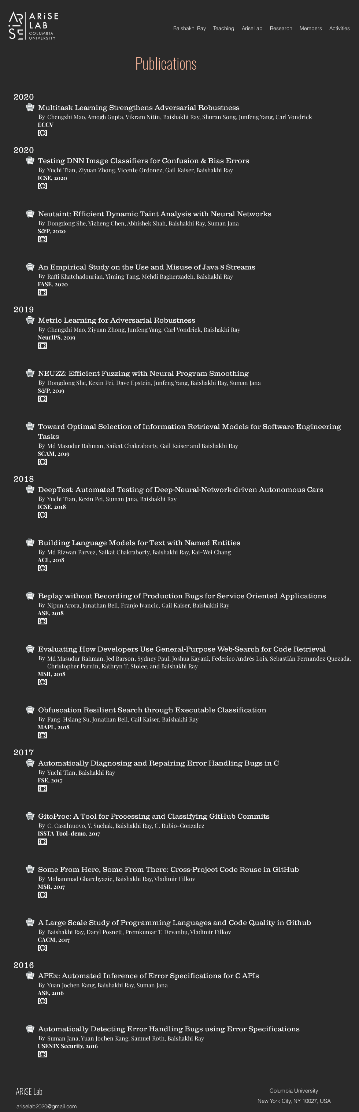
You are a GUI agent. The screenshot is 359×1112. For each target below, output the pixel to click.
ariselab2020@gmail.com (46, 1106)
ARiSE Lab (29, 1091)
